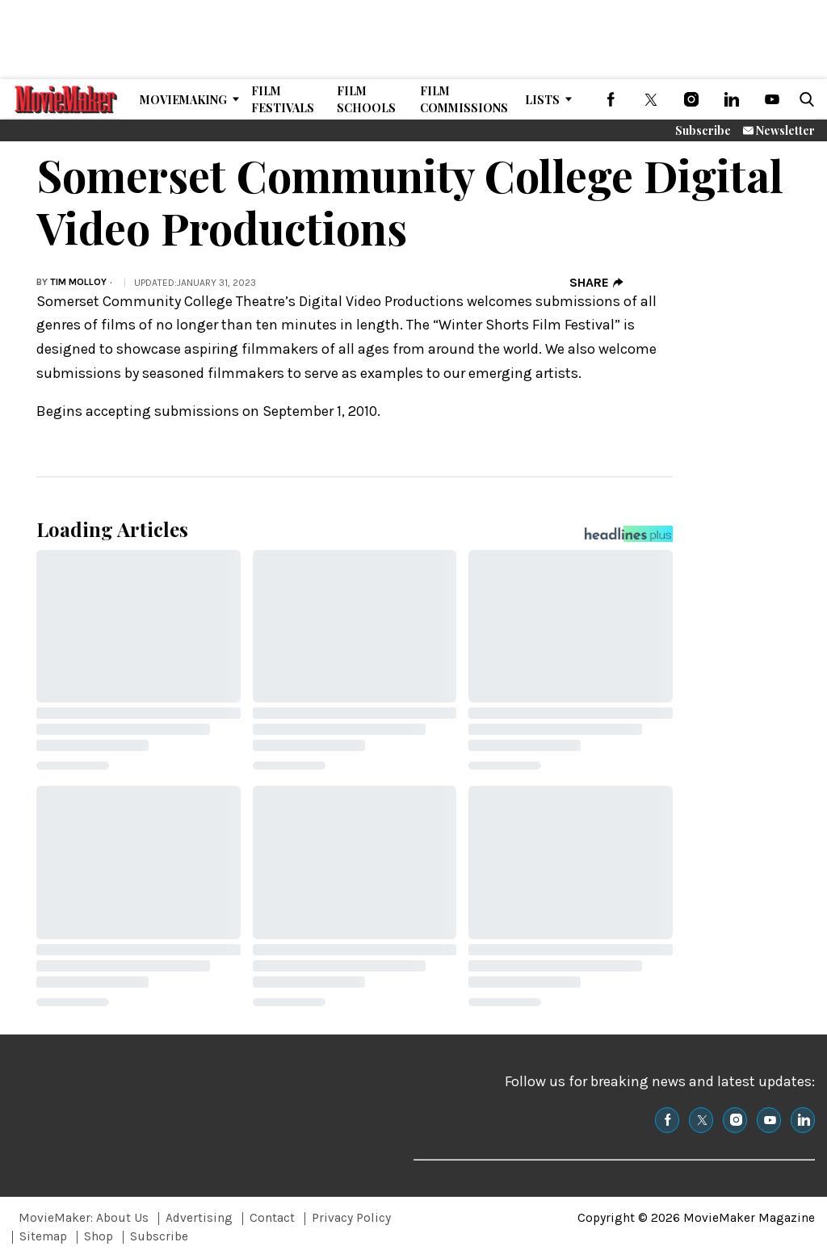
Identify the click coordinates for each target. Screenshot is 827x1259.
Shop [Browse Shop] (98, 1236)
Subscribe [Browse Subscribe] (159, 1236)
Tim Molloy (78, 281)
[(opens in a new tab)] (610, 99)
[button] (803, 99)
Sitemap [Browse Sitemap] (43, 1236)
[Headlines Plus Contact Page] (629, 538)
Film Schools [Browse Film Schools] (366, 99)
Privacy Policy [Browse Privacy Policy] (351, 1218)
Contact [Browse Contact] (272, 1218)
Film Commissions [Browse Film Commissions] (464, 99)
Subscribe (703, 130)
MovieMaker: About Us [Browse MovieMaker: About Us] (84, 1218)
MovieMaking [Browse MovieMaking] (183, 99)
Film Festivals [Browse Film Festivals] (282, 99)
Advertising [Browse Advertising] (199, 1218)
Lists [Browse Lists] (542, 99)
